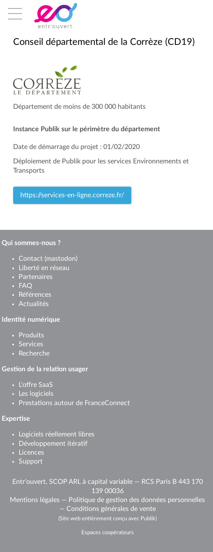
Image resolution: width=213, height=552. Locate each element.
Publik (148, 519)
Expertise (16, 418)
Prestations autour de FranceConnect (74, 403)
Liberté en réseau (44, 268)
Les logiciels (36, 393)
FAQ (25, 285)
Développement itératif (53, 443)
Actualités (34, 304)
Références (35, 294)
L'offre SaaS (36, 384)
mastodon (61, 258)
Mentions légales (35, 500)
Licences (31, 452)
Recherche (34, 353)
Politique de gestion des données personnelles (137, 500)
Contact (31, 258)
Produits (31, 335)
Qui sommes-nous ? (31, 243)
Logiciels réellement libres (56, 434)
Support (31, 461)
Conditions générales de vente (111, 508)
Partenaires (36, 276)
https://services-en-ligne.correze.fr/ (72, 195)
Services (31, 344)
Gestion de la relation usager (45, 369)
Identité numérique (31, 319)
